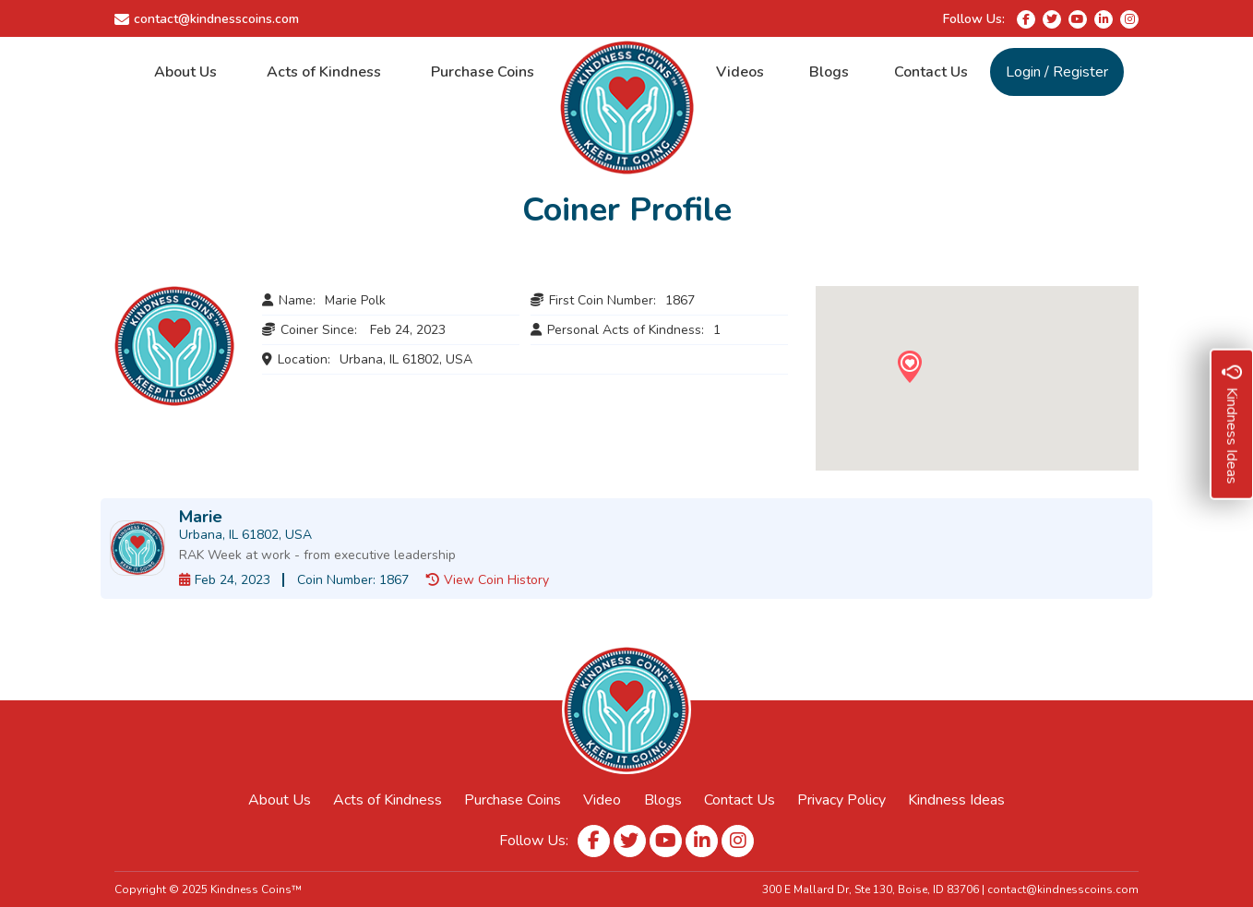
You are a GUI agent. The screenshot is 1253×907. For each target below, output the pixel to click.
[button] (909, 367)
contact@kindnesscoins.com (216, 19)
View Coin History (496, 580)
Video (602, 800)
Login (1023, 72)
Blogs (829, 72)
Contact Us (931, 72)
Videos (740, 72)
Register (1080, 72)
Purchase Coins (482, 72)
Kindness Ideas (956, 800)
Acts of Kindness (324, 72)
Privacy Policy (841, 800)
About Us (185, 72)
